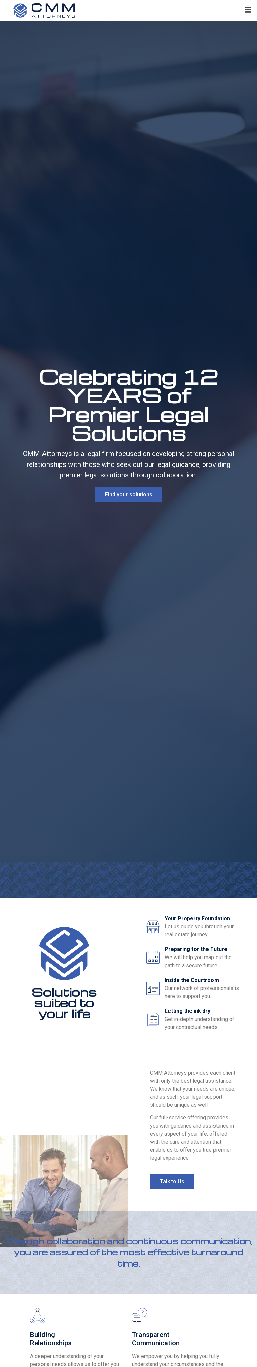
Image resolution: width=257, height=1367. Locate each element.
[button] (248, 10)
